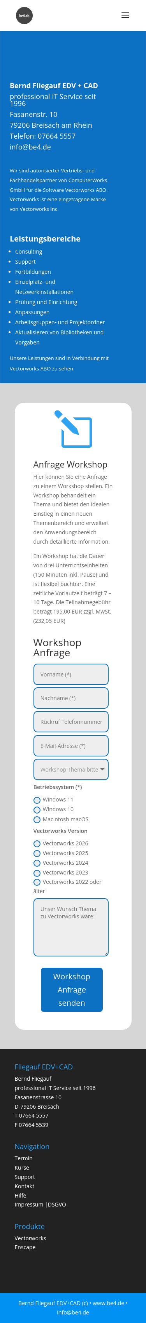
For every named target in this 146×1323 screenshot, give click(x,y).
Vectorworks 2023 (60, 872)
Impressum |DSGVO (41, 1204)
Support (25, 1176)
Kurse (22, 1167)
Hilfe (20, 1195)
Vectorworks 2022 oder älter (67, 886)
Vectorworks (30, 1238)
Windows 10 (53, 809)
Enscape (25, 1247)
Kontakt (25, 1186)
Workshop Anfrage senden (71, 989)
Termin (24, 1158)
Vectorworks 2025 (60, 853)
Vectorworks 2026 (60, 843)
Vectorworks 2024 (60, 863)
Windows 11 (53, 799)
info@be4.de (34, 153)
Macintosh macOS (61, 819)
